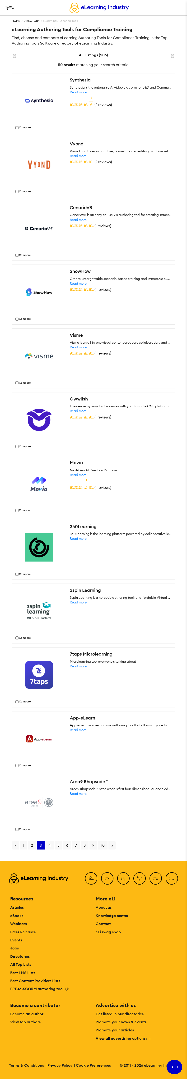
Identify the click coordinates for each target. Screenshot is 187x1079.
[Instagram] (172, 878)
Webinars (18, 923)
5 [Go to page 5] (58, 845)
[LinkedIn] (123, 878)
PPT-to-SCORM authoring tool (39, 988)
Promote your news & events (121, 1022)
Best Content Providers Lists (35, 980)
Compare (25, 127)
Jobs (14, 948)
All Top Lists (20, 964)
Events (16, 940)
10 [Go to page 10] (103, 845)
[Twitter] (107, 878)
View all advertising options (123, 1038)
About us (104, 907)
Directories (20, 956)
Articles (17, 907)
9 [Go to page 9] (93, 845)
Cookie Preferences (93, 1065)
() (91, 104)
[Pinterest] (156, 878)
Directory (31, 20)
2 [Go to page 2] (32, 845)
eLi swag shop (108, 932)
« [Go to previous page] (15, 845)
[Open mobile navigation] (8, 7)
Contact (103, 923)
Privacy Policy (59, 1065)
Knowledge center (112, 915)
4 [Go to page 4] (49, 845)
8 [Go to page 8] (85, 845)
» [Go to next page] (112, 845)
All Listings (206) (93, 55)
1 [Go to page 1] (23, 845)
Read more (78, 92)
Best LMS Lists (22, 972)
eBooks (16, 915)
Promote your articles (115, 1030)
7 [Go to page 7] (76, 845)
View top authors (25, 1022)
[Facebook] (91, 878)
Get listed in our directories (120, 1014)
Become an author (26, 1014)
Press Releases (23, 932)
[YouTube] (139, 878)
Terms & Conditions (26, 1065)
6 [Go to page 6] (67, 845)
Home (16, 20)
